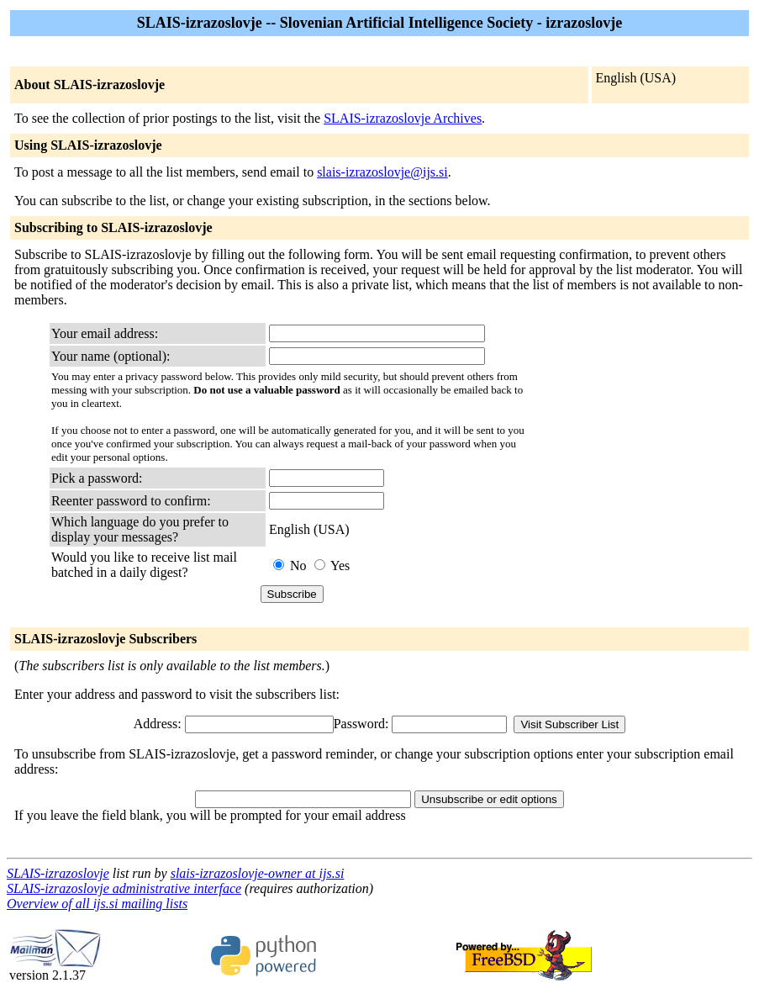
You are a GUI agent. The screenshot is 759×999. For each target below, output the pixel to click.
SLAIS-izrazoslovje (58, 873)
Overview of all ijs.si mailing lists (97, 903)
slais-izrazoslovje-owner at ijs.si (258, 873)
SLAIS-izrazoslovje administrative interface (124, 888)
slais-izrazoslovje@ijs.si (382, 172)
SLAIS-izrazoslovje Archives (403, 118)
